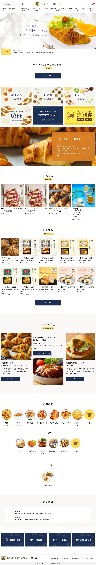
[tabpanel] (48, 31)
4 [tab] (52, 46)
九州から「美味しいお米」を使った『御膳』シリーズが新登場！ (31, 519)
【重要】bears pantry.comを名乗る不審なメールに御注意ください (33, 53)
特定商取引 (76, 558)
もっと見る (48, 76)
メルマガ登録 (67, 558)
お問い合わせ (57, 558)
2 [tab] (46, 46)
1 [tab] (43, 46)
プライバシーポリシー (87, 558)
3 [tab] (49, 46)
